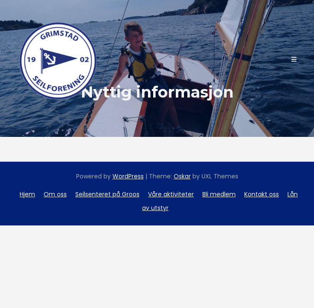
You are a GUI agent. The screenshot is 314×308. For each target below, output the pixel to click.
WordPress (128, 176)
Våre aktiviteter (171, 194)
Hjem (27, 194)
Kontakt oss (261, 194)
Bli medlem (219, 194)
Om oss (55, 194)
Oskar (182, 176)
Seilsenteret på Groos (107, 194)
